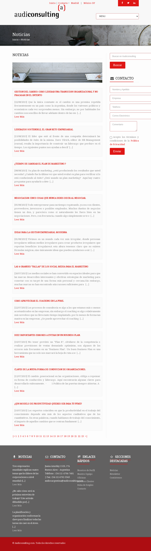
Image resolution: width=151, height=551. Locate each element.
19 (68, 436)
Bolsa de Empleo (85, 485)
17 (61, 436)
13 (47, 436)
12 (44, 436)
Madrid (75, 3)
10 (37, 436)
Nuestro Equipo (85, 474)
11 (40, 436)
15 (54, 436)
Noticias (114, 470)
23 (82, 436)
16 (58, 436)
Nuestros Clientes (85, 481)
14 (51, 436)
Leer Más (19, 116)
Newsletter (115, 474)
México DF (89, 3)
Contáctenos (116, 478)
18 (65, 436)
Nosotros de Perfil (86, 470)
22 (79, 436)
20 (72, 436)
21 (75, 436)
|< (13, 436)
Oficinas (81, 478)
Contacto (63, 3)
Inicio (52, 3)
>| (86, 436)
